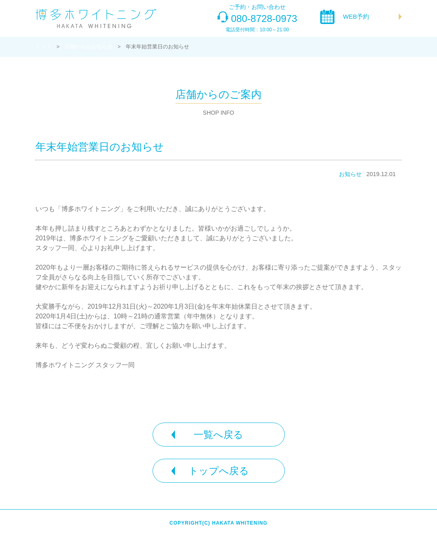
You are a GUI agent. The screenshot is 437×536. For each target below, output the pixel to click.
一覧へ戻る (218, 434)
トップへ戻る (218, 470)
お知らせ (350, 174)
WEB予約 (356, 16)
